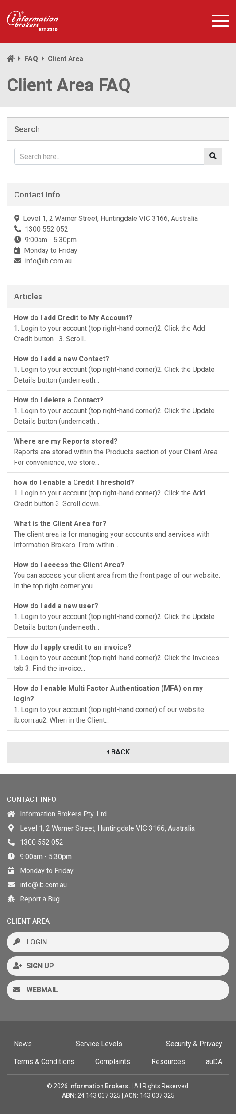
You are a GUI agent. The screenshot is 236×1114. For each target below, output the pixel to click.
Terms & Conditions (44, 1061)
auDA (214, 1061)
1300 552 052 (41, 842)
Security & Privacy (194, 1044)
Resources (168, 1061)
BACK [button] (118, 752)
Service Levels (99, 1044)
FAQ (31, 58)
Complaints (112, 1061)
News (23, 1044)
